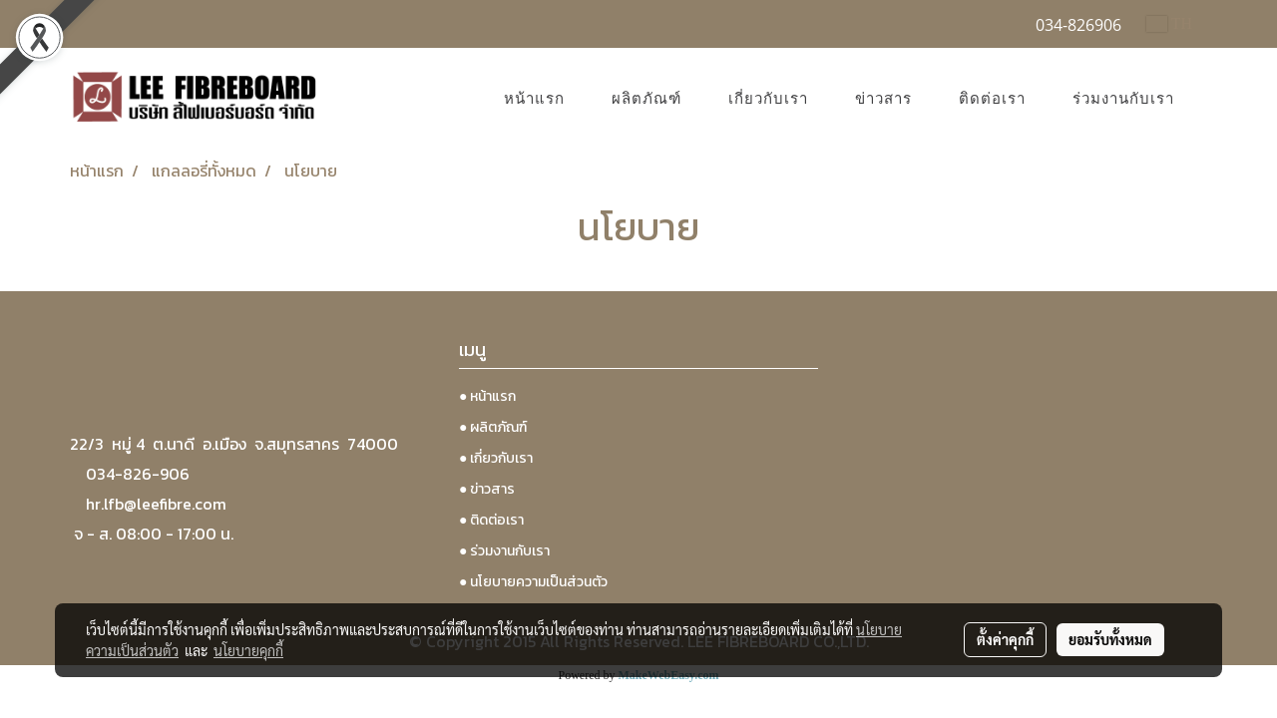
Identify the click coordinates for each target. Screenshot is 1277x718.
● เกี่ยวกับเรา (496, 458)
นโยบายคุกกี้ (248, 650)
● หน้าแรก (487, 396)
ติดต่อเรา (992, 99)
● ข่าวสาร (487, 489)
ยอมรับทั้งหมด (1110, 639)
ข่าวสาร (883, 99)
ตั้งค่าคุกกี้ (1005, 639)
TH (1169, 23)
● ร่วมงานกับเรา (504, 550)
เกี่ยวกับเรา (768, 99)
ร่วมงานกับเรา (1123, 99)
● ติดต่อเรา (491, 520)
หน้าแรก (534, 99)
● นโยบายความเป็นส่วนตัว (533, 581)
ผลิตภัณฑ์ (646, 99)
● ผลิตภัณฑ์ (493, 427)
